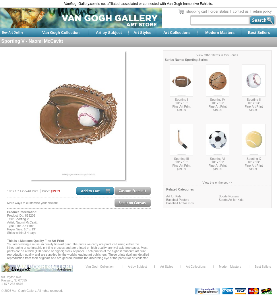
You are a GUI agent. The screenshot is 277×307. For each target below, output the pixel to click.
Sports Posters (229, 196)
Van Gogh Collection (61, 32)
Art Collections (177, 32)
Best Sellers (259, 32)
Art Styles (142, 32)
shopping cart (196, 11)
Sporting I (181, 99)
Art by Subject (109, 32)
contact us (241, 11)
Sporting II (254, 99)
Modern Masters (220, 32)
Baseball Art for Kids (180, 203)
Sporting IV (217, 99)
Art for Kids (173, 196)
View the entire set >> (217, 182)
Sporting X (254, 158)
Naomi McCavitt (46, 41)
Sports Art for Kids (231, 199)
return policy (262, 11)
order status (219, 11)
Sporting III (181, 158)
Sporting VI (217, 158)
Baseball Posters (177, 199)
